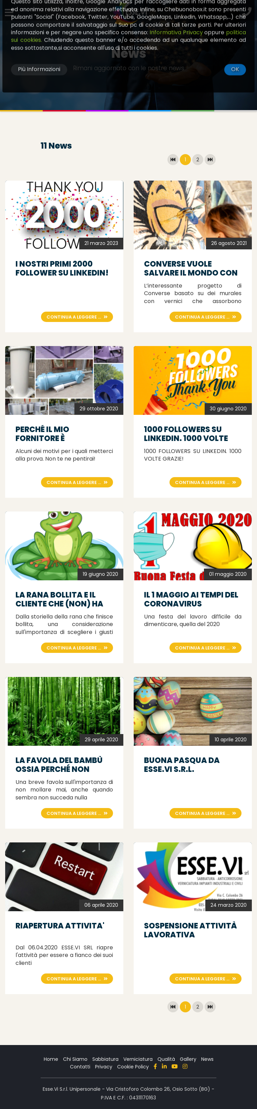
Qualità (166, 1059)
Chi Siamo (75, 1059)
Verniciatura (138, 1059)
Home (51, 1059)
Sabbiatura (105, 1059)
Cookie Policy (133, 1066)
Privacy (103, 1066)
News (207, 1059)
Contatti (80, 1066)
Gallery (188, 1059)
